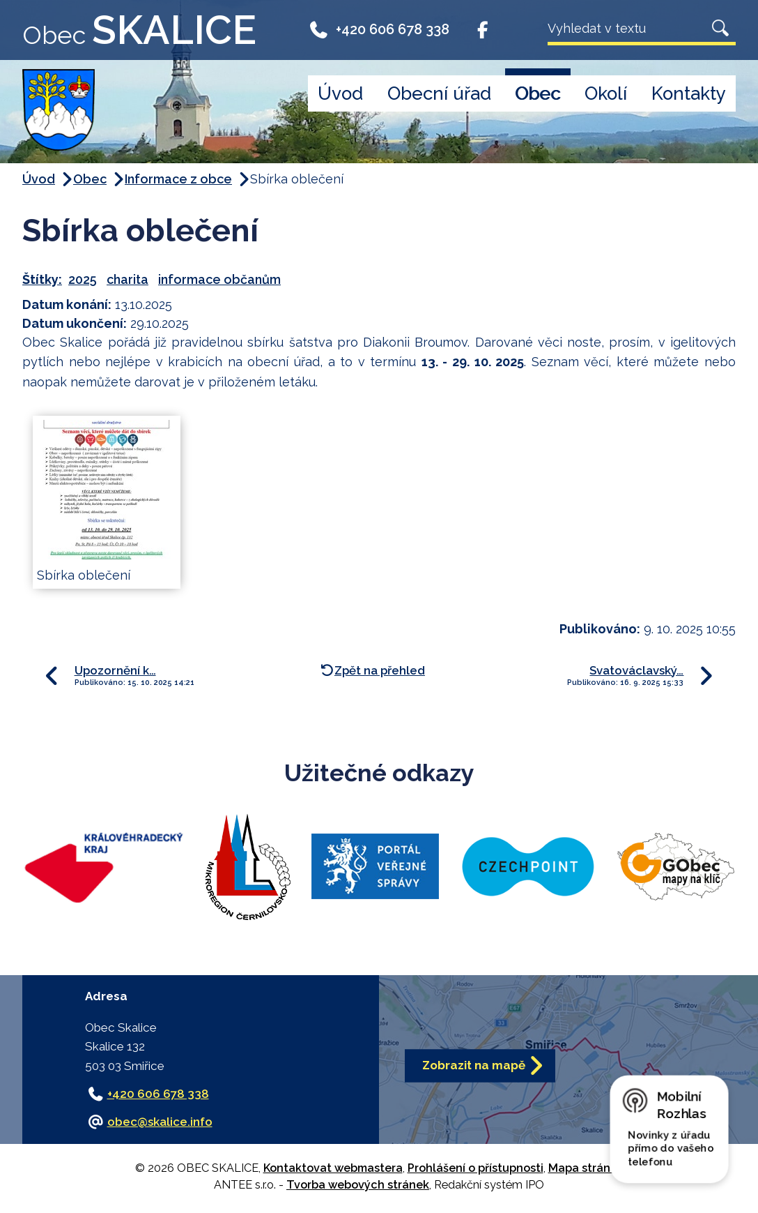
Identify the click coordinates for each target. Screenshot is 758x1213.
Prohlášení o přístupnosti (475, 1168)
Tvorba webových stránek (357, 1184)
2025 (82, 279)
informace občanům (219, 279)
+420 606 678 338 (378, 29)
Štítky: (42, 279)
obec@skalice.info (159, 1122)
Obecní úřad (439, 93)
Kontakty (688, 93)
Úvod (340, 93)
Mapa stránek (586, 1168)
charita (127, 279)
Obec (537, 93)
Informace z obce (178, 179)
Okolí (606, 93)
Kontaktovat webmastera (333, 1168)
